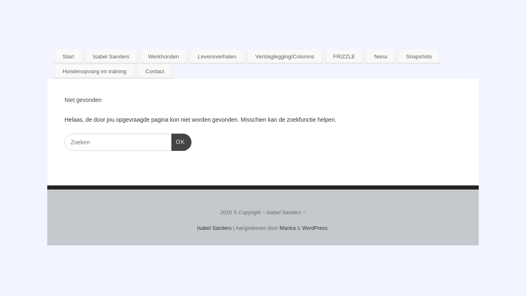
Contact (154, 71)
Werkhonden (163, 56)
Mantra (287, 228)
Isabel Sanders (111, 56)
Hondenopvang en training (94, 71)
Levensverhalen (217, 56)
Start (68, 56)
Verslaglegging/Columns (284, 56)
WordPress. (315, 228)
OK (178, 141)
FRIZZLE (344, 56)
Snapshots (419, 56)
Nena (380, 56)
